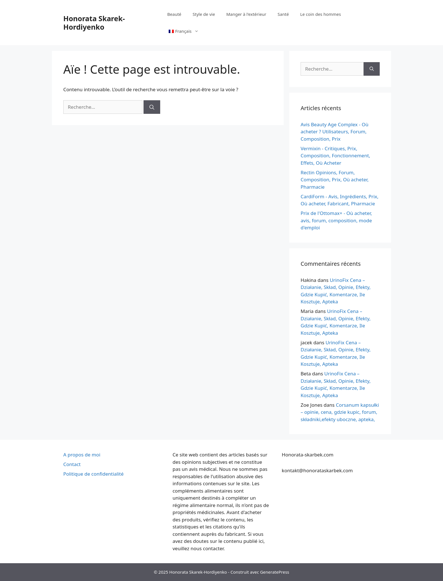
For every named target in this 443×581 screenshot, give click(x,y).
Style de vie (204, 14)
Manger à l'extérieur (246, 14)
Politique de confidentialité (93, 474)
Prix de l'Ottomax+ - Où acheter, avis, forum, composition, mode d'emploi (336, 220)
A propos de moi (81, 454)
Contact (72, 464)
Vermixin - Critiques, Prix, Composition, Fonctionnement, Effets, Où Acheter (335, 155)
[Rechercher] (152, 107)
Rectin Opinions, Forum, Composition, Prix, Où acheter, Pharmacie (335, 179)
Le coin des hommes (320, 14)
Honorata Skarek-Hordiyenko (94, 23)
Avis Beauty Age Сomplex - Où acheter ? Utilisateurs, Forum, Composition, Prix (334, 131)
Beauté (174, 14)
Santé (283, 14)
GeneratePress (274, 572)
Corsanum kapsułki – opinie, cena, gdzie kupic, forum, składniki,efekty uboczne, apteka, (340, 412)
